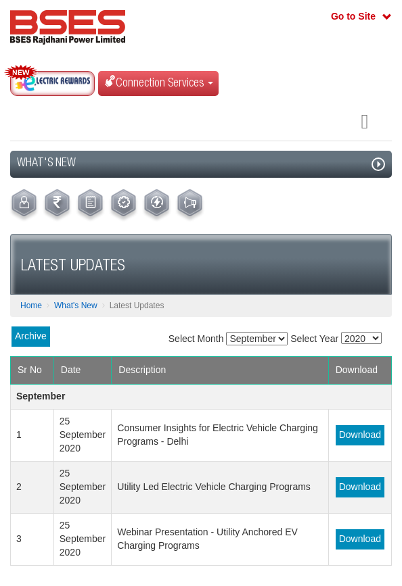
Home (31, 305)
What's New (75, 305)
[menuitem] (24, 205)
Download (360, 434)
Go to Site (353, 16)
